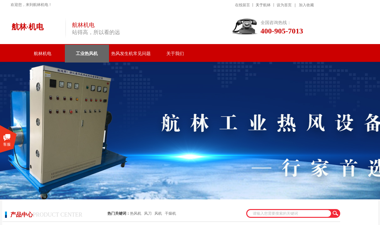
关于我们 (175, 53)
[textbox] (289, 213)
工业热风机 (87, 53)
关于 (259, 5)
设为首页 (284, 5)
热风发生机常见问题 (131, 53)
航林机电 (42, 53)
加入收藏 (306, 5)
